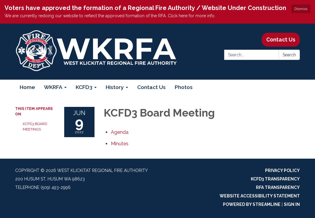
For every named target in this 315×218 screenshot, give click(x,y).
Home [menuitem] (27, 87)
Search (289, 54)
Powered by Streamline (251, 204)
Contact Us (280, 39)
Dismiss (300, 9)
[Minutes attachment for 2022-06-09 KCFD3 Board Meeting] (119, 144)
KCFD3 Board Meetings (35, 126)
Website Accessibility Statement (260, 195)
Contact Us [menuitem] (151, 87)
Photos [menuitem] (184, 87)
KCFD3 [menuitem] (84, 87)
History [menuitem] (115, 87)
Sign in (292, 204)
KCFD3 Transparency (275, 179)
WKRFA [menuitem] (53, 87)
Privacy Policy (282, 170)
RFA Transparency (278, 187)
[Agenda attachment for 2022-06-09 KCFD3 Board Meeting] (119, 132)
